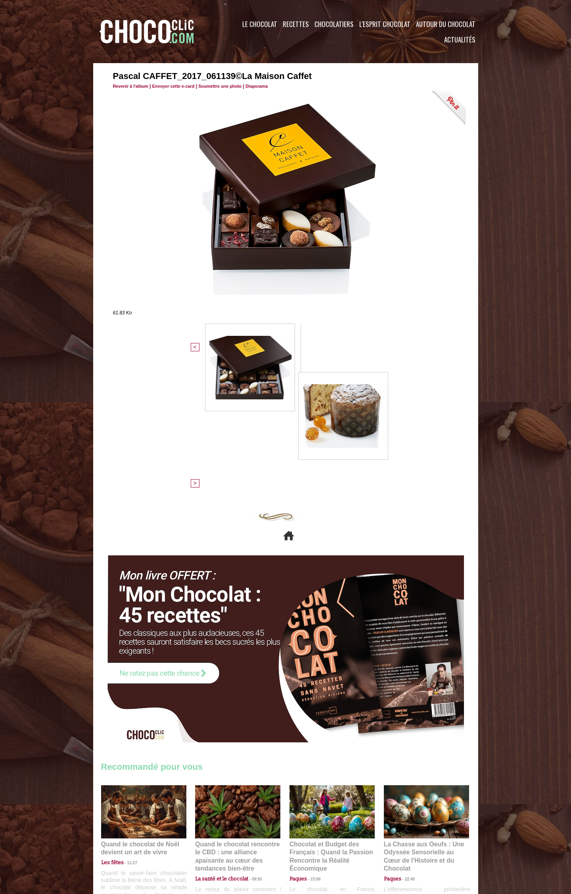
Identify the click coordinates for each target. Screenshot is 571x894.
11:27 (127, 726)
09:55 (250, 734)
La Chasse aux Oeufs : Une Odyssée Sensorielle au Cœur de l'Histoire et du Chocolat (423, 716)
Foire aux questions (407, 846)
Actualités (459, 39)
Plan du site (308, 846)
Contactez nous (125, 846)
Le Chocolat (259, 24)
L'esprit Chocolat (384, 24)
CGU (206, 846)
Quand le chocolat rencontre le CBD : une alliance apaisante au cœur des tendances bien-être (237, 716)
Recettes (296, 24)
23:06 (312, 742)
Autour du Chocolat (445, 24)
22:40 (407, 734)
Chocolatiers (334, 24)
